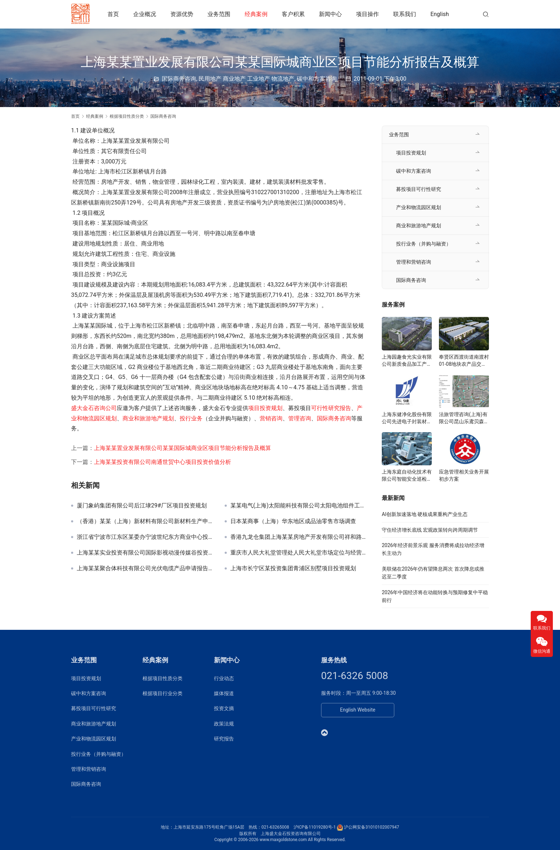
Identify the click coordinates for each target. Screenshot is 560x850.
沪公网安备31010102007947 (371, 827)
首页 (114, 14)
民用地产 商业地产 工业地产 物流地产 (246, 78)
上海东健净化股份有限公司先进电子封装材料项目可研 (407, 418)
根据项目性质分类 (162, 678)
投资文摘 (224, 708)
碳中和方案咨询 (317, 78)
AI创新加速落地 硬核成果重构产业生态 (425, 514)
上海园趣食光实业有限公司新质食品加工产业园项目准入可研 (407, 361)
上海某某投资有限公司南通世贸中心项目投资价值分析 (162, 462)
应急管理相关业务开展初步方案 (464, 475)
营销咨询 (271, 418)
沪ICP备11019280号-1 (315, 827)
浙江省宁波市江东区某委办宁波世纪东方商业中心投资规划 (145, 537)
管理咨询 (299, 418)
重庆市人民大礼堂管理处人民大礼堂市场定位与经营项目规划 (299, 553)
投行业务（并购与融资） (423, 244)
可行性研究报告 (331, 408)
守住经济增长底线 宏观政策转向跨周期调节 (430, 530)
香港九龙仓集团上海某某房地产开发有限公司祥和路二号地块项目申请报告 (299, 537)
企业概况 (145, 14)
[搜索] (485, 14)
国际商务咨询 (179, 78)
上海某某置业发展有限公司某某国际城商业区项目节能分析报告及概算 (182, 448)
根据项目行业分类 (162, 693)
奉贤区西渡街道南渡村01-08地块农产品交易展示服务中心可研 (464, 361)
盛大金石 (82, 408)
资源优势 (182, 14)
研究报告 (224, 739)
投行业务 (191, 418)
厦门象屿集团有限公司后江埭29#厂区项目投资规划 (142, 505)
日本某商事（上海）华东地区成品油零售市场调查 (293, 521)
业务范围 (220, 14)
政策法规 (224, 724)
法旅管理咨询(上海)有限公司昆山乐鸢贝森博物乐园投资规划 (464, 418)
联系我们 (405, 14)
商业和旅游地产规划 (148, 418)
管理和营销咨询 (413, 262)
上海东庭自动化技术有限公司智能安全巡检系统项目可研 (407, 475)
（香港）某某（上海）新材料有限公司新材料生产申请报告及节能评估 (145, 521)
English (440, 14)
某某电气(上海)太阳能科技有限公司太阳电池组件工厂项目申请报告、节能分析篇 (299, 505)
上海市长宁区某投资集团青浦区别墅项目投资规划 (293, 568)
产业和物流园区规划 (418, 207)
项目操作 (368, 14)
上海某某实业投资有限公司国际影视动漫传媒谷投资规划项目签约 (145, 553)
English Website (357, 710)
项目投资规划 (265, 408)
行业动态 (224, 678)
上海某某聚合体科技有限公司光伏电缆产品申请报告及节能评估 (145, 568)
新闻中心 (331, 14)
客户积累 (294, 14)
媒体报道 (224, 693)
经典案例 (257, 14)
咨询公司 (105, 408)
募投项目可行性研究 (418, 189)
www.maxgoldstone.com (283, 839)
